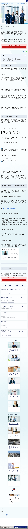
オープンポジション (9, 329)
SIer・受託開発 (6, 329)
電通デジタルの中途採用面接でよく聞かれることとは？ (10, 63)
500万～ (10, 346)
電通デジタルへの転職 (4, 276)
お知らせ (2, 519)
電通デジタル (2, 28)
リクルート (10, 483)
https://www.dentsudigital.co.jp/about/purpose (9, 213)
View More (14, 501)
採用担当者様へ (3, 520)
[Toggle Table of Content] (24, 61)
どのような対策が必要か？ (6, 62)
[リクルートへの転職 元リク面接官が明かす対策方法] (11, 506)
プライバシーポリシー (3, 523)
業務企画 (8, 346)
